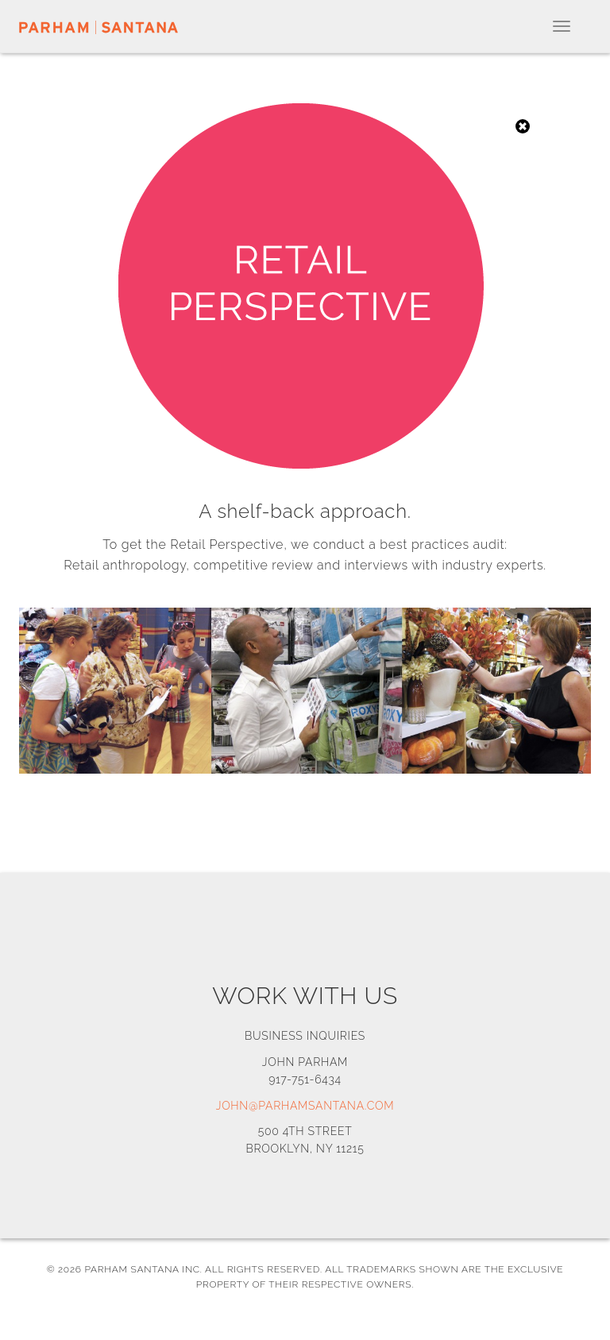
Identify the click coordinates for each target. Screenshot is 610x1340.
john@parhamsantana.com (305, 1105)
